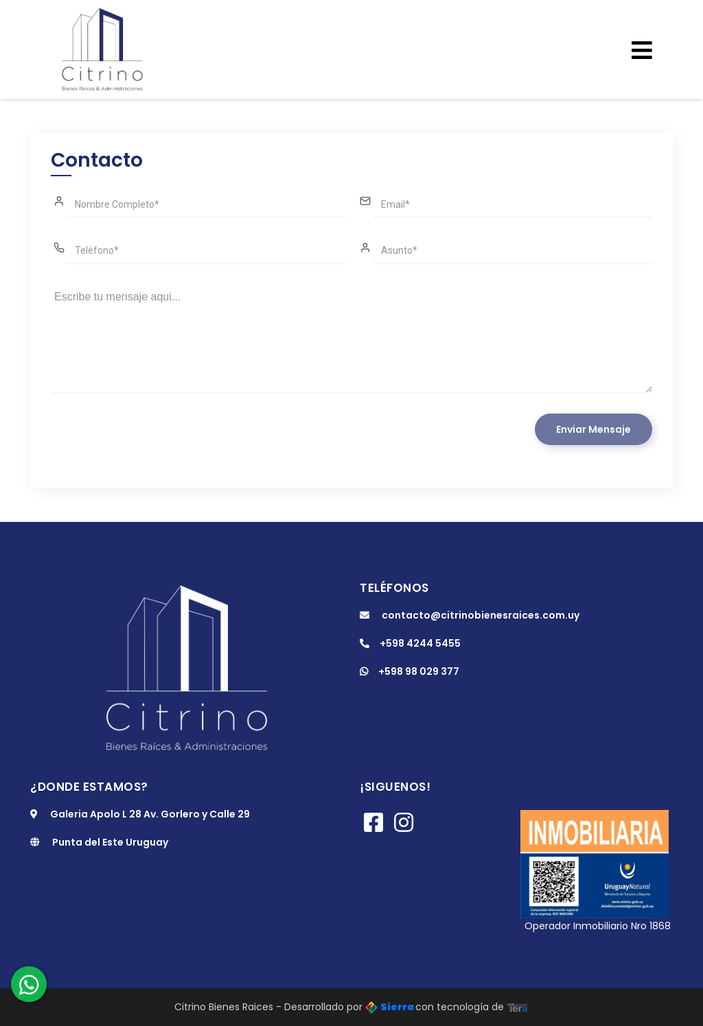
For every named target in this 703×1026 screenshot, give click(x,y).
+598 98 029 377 (409, 671)
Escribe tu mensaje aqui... (351, 339)
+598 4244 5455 (410, 643)
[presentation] (155, 440)
